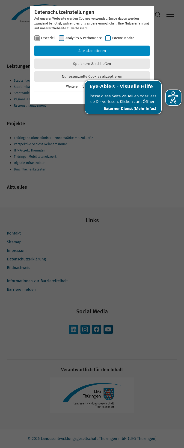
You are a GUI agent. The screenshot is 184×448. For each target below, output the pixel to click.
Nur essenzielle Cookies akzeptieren (92, 76)
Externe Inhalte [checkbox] (123, 38)
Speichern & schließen (92, 64)
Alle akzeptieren (92, 51)
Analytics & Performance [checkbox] (83, 38)
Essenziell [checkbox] (48, 38)
